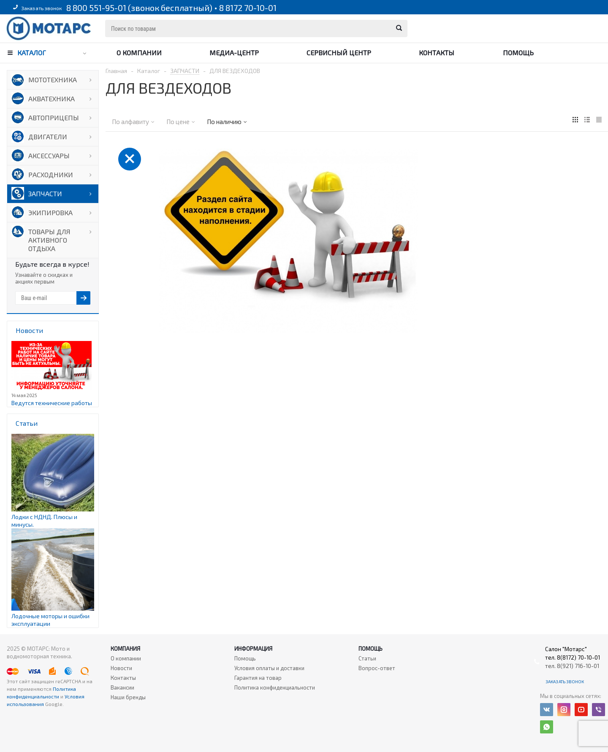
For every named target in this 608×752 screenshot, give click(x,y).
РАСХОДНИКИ (50, 174)
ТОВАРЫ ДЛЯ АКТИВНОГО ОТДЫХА (49, 239)
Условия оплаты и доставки (269, 668)
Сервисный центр (339, 53)
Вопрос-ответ (376, 668)
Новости (121, 668)
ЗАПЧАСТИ (45, 193)
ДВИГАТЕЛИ (47, 137)
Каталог (31, 53)
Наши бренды (128, 697)
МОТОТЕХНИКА (52, 80)
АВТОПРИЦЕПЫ (53, 118)
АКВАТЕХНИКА (51, 99)
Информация (253, 648)
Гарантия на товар (258, 677)
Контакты (436, 53)
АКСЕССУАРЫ (49, 155)
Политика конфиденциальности (274, 687)
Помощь (518, 53)
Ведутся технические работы (51, 402)
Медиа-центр (234, 53)
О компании (139, 53)
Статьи (367, 658)
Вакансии (122, 687)
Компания (125, 648)
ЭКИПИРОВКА (50, 212)
